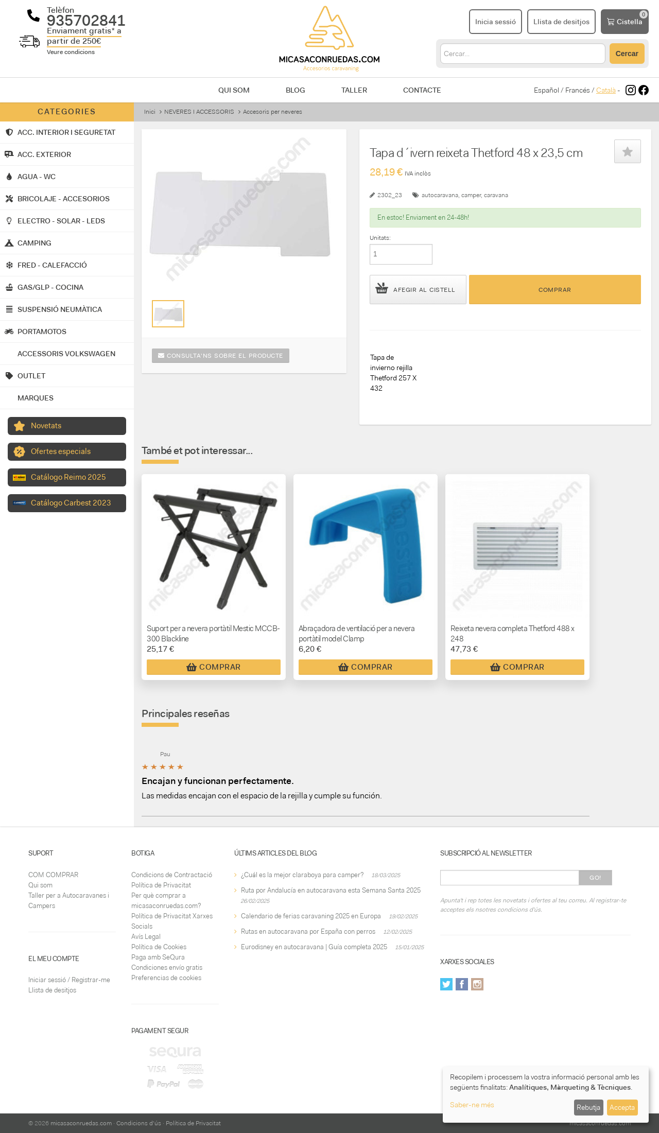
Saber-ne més (472, 1104)
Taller (354, 90)
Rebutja (588, 1107)
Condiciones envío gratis (166, 967)
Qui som (234, 90)
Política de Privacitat (161, 885)
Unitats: (380, 238)
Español (546, 90)
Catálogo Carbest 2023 (71, 503)
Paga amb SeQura (158, 957)
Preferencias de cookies (166, 977)
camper (471, 195)
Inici (149, 112)
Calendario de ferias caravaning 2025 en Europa (311, 916)
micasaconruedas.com (81, 1123)
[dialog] (546, 1095)
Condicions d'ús (138, 1123)
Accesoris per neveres (272, 112)
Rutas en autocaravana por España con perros (308, 931)
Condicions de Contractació (171, 874)
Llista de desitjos (52, 990)
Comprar (555, 290)
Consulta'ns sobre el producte (220, 356)
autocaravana (440, 195)
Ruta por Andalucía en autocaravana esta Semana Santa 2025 (331, 890)
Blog (295, 90)
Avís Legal (146, 936)
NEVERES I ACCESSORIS (199, 112)
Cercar (627, 53)
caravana (496, 195)
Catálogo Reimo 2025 (68, 477)
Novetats (46, 426)
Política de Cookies (158, 947)
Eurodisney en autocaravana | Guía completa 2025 (314, 947)
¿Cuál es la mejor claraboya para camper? (302, 874)
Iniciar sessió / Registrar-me (69, 979)
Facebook (462, 984)
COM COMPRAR (53, 874)
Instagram (477, 984)
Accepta (622, 1107)
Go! (595, 878)
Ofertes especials (61, 451)
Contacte (422, 90)
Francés (577, 90)
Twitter (446, 984)
